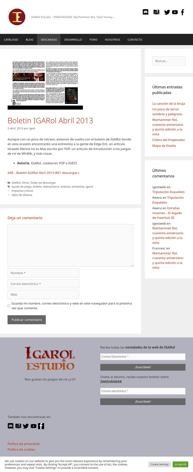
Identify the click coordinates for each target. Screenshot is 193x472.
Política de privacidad (23, 444)
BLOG (29, 39)
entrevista (78, 186)
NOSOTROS (112, 39)
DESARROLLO (73, 39)
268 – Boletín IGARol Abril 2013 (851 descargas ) (43, 172)
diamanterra (51, 186)
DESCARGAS (49, 39)
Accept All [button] (180, 464)
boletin (37, 186)
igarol (89, 186)
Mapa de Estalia (164, 145)
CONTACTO (135, 39)
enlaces (65, 186)
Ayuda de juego (21, 186)
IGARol (16, 182)
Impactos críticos (22, 190)
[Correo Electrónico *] (142, 356)
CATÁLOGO (11, 39)
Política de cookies (21, 449)
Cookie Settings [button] (159, 464)
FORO (93, 39)
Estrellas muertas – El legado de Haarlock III (167, 213)
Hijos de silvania (22, 195)
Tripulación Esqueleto (168, 192)
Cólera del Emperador (168, 140)
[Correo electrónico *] (142, 391)
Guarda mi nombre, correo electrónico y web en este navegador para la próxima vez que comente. (72, 305)
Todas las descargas (43, 182)
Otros (25, 182)
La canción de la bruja (168, 103)
